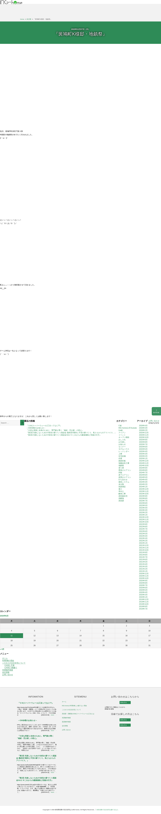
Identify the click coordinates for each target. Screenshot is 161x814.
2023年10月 (144, 494)
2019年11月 (144, 602)
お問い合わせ (7, 675)
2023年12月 (144, 489)
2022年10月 (144, 522)
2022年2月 (143, 541)
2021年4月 (143, 564)
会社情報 (5, 672)
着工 (120, 489)
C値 (120, 426)
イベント (122, 435)
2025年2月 (143, 456)
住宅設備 (122, 456)
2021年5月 (143, 562)
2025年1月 (143, 458)
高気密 (121, 501)
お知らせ (122, 444)
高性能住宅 (123, 496)
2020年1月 (143, 597)
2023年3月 (143, 510)
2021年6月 (143, 559)
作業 (120, 458)
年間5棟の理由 (8, 661)
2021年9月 (143, 552)
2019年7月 (143, 609)
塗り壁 (121, 468)
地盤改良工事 (124, 463)
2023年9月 (143, 496)
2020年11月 (144, 576)
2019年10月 (144, 604)
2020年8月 (143, 583)
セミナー (122, 447)
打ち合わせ (123, 480)
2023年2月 (143, 512)
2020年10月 (144, 578)
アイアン (122, 433)
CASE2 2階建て (10, 668)
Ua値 (121, 430)
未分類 (121, 484)
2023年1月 (143, 515)
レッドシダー (124, 451)
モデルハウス (124, 449)
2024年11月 (144, 463)
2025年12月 (144, 433)
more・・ (54, 715)
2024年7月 (143, 473)
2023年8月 (143, 498)
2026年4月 (143, 426)
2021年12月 (144, 545)
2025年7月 (143, 444)
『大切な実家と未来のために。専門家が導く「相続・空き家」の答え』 (55, 430)
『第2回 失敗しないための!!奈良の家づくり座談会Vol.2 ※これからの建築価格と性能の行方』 (63, 435)
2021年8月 (143, 555)
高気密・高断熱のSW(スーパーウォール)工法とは (78, 714)
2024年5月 (143, 477)
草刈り (121, 491)
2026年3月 (143, 428)
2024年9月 (143, 468)
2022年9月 (143, 524)
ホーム (5, 658)
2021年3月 (143, 566)
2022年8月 (143, 527)
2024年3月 (143, 482)
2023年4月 (143, 508)
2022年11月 (144, 519)
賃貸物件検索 (66, 722)
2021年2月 (143, 569)
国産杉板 (122, 461)
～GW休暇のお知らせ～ (36, 428)
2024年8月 (143, 470)
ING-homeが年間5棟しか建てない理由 (74, 706)
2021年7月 (143, 557)
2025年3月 (143, 454)
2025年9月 (143, 440)
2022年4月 (143, 536)
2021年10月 (144, 550)
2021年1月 (143, 571)
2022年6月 (143, 531)
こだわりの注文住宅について (13, 663)
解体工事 (122, 494)
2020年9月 (143, 581)
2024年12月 (144, 461)
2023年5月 (143, 505)
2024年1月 (143, 487)
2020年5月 (143, 590)
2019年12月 (144, 599)
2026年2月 (143, 430)
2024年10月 (144, 465)
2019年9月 (143, 606)
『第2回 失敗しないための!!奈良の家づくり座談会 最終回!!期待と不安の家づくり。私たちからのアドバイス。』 (71, 433)
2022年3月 (143, 538)
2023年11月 (144, 491)
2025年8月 (143, 442)
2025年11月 (144, 435)
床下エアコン (124, 475)
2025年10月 (144, 437)
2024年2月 (143, 484)
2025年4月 (143, 451)
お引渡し (122, 442)
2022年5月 (143, 534)
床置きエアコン (125, 477)
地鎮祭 (121, 465)
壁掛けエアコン (125, 470)
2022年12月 (144, 517)
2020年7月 (143, 585)
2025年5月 (143, 449)
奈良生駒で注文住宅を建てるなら (107, 810)
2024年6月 (143, 475)
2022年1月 (143, 543)
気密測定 (122, 487)
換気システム (124, 482)
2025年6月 (143, 447)
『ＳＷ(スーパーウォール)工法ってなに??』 (44, 426)
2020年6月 (143, 588)
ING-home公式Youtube (128, 428)
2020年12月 (144, 574)
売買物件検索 (7, 670)
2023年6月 (143, 503)
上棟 (120, 454)
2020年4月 (143, 592)
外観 (120, 473)
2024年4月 (143, 480)
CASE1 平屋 (9, 665)
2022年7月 (143, 529)
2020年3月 (143, 595)
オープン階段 (124, 437)
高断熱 (121, 498)
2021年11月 (144, 548)
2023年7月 (143, 501)
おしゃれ (122, 440)
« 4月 (2, 649)
